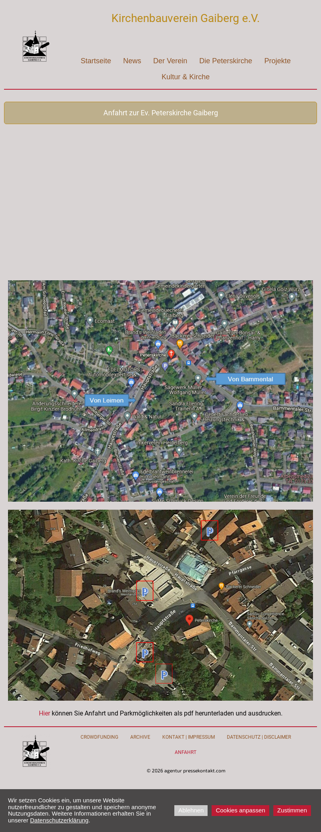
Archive (140, 737)
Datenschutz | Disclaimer (259, 737)
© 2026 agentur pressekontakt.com (186, 770)
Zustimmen (292, 810)
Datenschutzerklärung (59, 820)
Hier (45, 713)
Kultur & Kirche (186, 77)
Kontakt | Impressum (188, 737)
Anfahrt (185, 752)
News (132, 61)
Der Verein (170, 61)
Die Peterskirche (225, 61)
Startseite (96, 61)
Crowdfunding (99, 737)
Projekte (277, 61)
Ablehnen (191, 810)
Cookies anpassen (240, 810)
